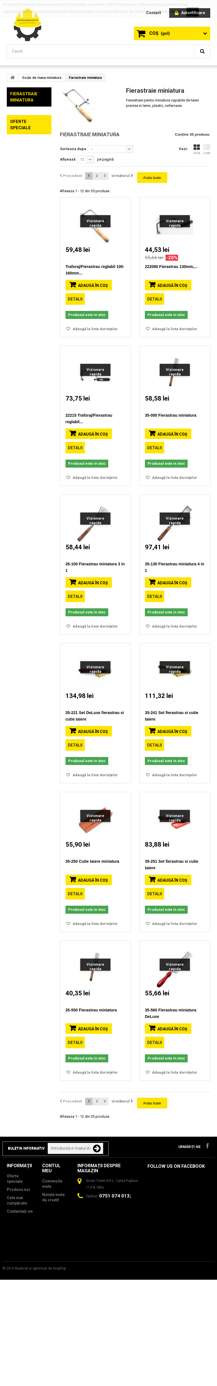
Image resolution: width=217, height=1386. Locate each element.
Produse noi (18, 1276)
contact (153, 12)
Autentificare (190, 13)
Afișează (67, 159)
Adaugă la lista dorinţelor (95, 329)
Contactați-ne (20, 1298)
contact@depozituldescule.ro (109, 1306)
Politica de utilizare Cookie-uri (17, 1319)
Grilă (196, 149)
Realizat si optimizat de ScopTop (40, 1375)
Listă (206, 149)
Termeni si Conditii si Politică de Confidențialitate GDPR (22, 1344)
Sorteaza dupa (73, 149)
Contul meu (51, 1255)
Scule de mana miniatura (41, 78)
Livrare (13, 1306)
